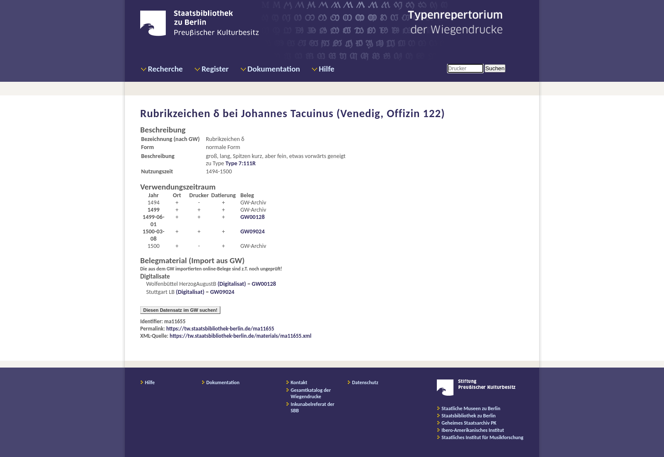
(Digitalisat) (231, 283)
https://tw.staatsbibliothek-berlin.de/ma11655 (220, 328)
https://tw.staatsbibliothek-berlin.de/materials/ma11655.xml (241, 336)
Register (215, 69)
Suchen (495, 68)
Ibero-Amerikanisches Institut (473, 430)
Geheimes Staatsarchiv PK (469, 423)
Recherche (165, 69)
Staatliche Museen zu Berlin (471, 408)
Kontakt (299, 382)
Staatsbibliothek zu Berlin (469, 416)
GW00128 (252, 217)
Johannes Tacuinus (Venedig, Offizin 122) (343, 113)
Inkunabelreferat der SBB (313, 407)
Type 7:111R (240, 163)
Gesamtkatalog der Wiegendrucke (311, 393)
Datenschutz (365, 382)
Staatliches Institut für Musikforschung (482, 437)
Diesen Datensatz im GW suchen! (180, 310)
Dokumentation (274, 69)
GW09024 (252, 231)
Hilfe (327, 69)
